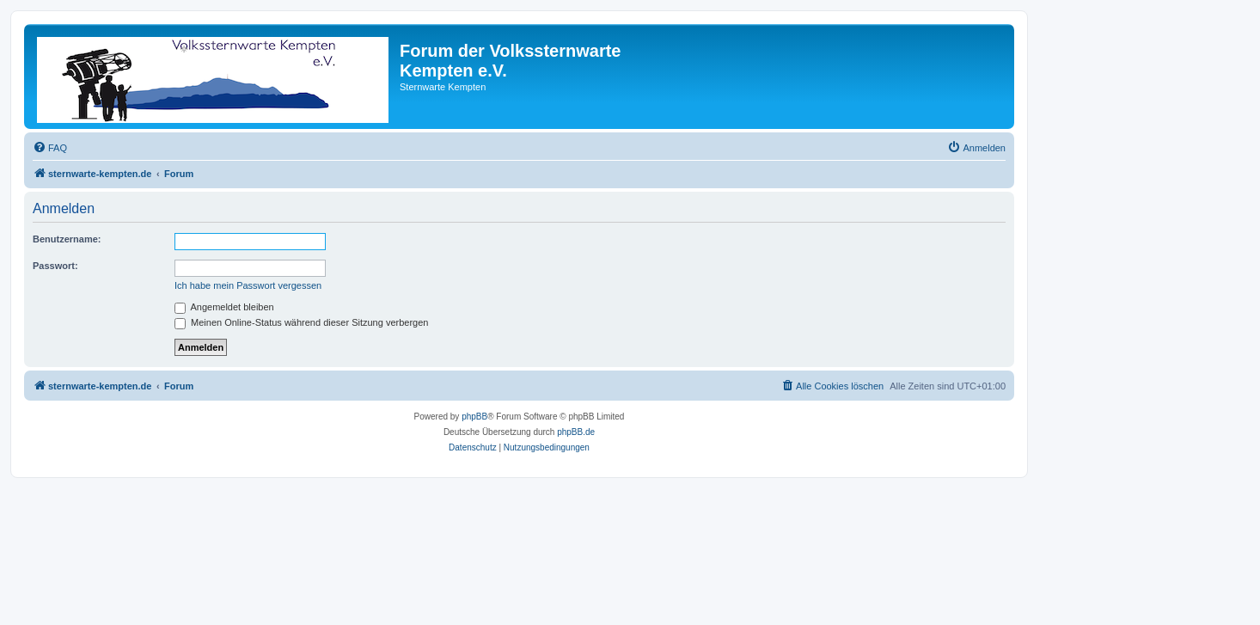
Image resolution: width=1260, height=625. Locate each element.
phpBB (474, 416)
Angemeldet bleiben (224, 307)
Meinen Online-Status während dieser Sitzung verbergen (301, 322)
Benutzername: (67, 239)
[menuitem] (50, 148)
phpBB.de (576, 432)
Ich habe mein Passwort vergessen (247, 285)
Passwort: (55, 265)
